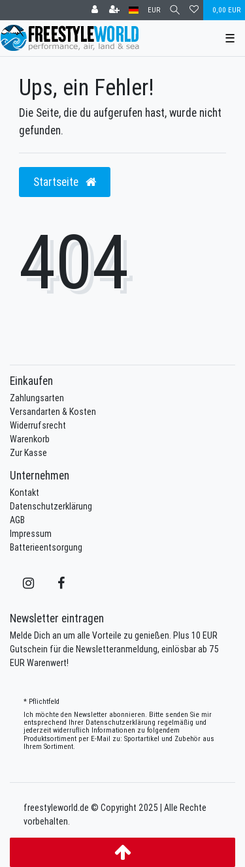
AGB (17, 520)
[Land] (133, 10)
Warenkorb (30, 439)
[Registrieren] (114, 10)
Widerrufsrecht (38, 425)
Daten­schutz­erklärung (120, 722)
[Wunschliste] (194, 10)
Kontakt (24, 492)
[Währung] (154, 10)
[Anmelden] (95, 10)
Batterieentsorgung (46, 547)
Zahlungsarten (37, 398)
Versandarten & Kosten (53, 412)
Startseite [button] (64, 181)
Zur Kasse (28, 453)
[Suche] (175, 10)
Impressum (31, 534)
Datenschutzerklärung (51, 506)
